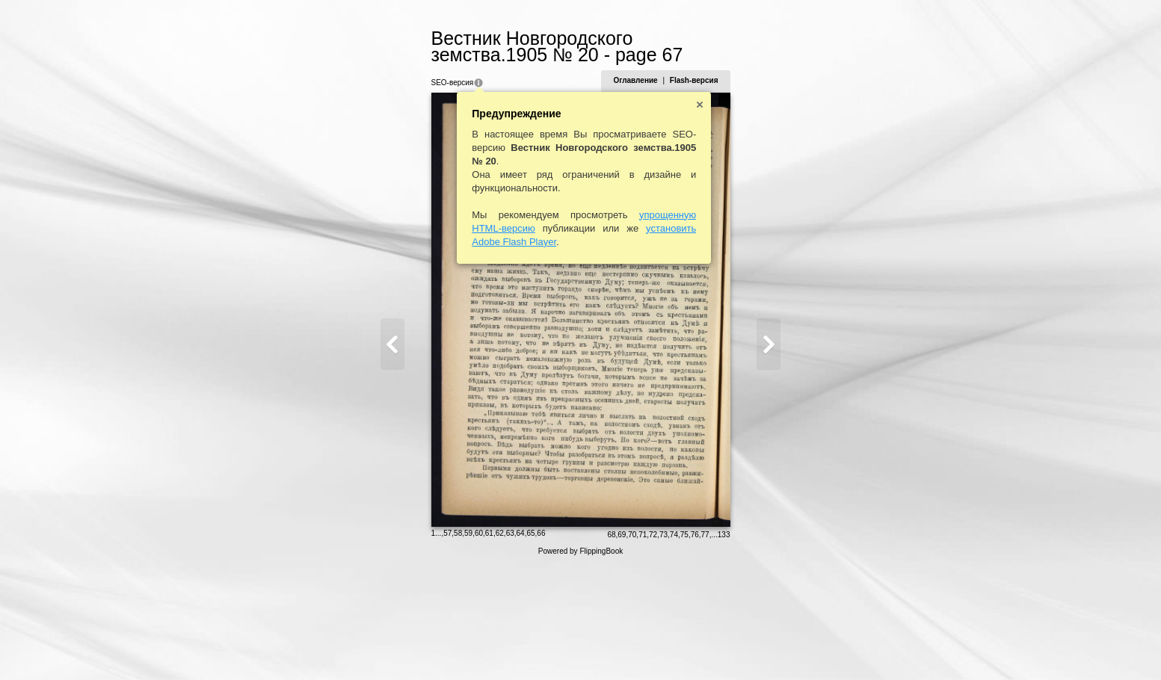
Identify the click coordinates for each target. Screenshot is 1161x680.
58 (419, 646)
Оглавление (674, 80)
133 (763, 647)
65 (491, 646)
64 (482, 646)
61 (450, 646)
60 (440, 646)
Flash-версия (733, 80)
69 (660, 647)
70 (671, 647)
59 (429, 646)
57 (408, 646)
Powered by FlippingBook (580, 664)
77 (744, 647)
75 (723, 647)
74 (713, 647)
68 (650, 647)
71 (681, 647)
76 (734, 647)
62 (461, 646)
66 (502, 646)
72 (692, 647)
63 (471, 646)
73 (702, 647)
